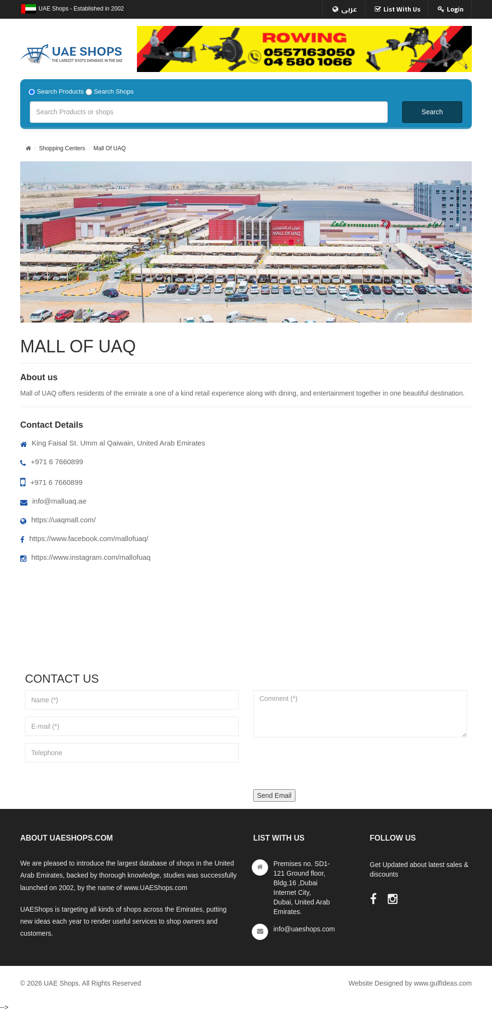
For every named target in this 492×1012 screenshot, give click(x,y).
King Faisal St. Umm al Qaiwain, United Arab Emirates (112, 443)
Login (455, 9)
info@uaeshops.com (304, 929)
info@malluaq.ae (53, 501)
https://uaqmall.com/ (58, 520)
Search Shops (114, 91)
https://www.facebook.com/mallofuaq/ (84, 538)
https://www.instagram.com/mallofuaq (85, 557)
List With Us (401, 9)
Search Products (60, 91)
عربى (349, 9)
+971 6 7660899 (51, 462)
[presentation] (326, 763)
